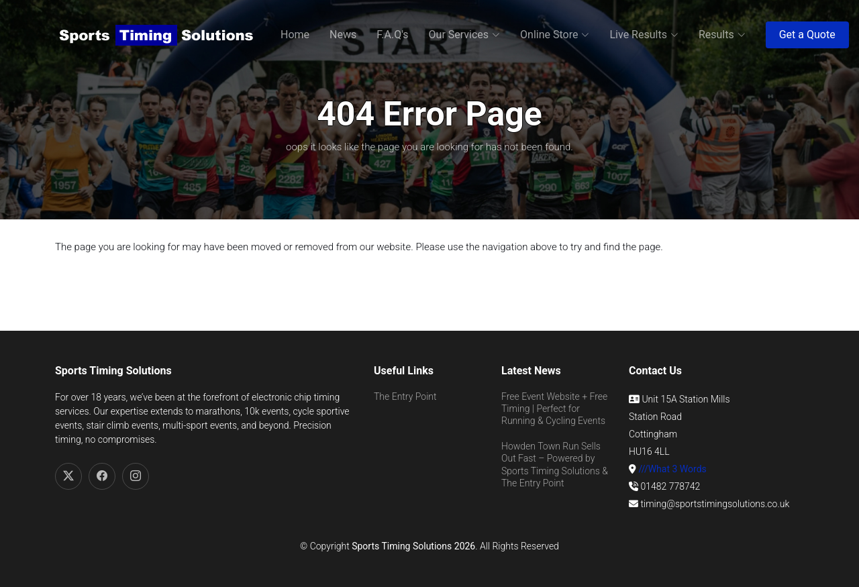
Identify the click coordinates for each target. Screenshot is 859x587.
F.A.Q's (392, 34)
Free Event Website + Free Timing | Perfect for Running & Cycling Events (554, 408)
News (343, 34)
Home (295, 34)
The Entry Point (405, 396)
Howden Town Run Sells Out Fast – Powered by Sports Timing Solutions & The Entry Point (554, 464)
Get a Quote (807, 34)
